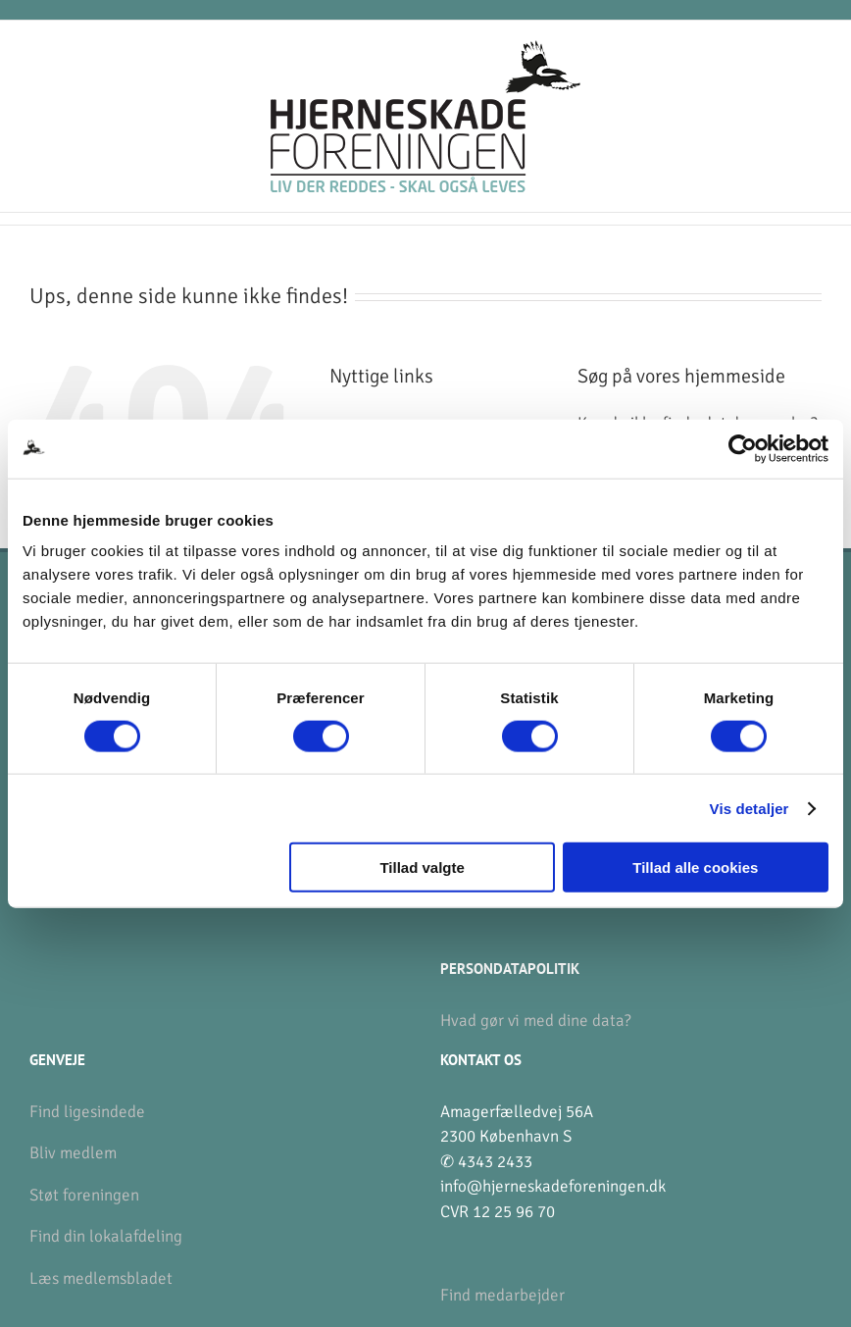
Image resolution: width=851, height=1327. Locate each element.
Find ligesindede (87, 1111)
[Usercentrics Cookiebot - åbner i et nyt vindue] (742, 448)
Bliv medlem (73, 1153)
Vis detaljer (749, 807)
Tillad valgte (421, 867)
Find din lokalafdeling (105, 1236)
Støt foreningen (84, 1195)
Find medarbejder (502, 1295)
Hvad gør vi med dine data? (535, 1020)
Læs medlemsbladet (101, 1278)
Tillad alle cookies (695, 867)
